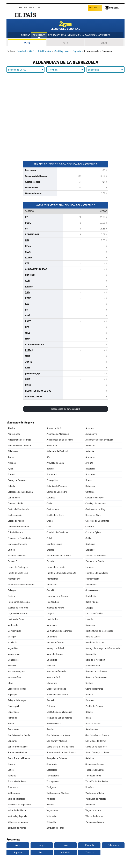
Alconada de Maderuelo (58, 434)
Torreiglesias (53, 781)
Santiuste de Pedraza (18, 752)
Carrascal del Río (16, 503)
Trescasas (13, 787)
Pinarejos (89, 700)
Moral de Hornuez (55, 654)
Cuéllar (88, 538)
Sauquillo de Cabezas (57, 758)
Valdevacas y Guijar (94, 793)
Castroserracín (15, 515)
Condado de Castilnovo (57, 532)
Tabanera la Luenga (95, 770)
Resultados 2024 (57, 35)
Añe (48, 457)
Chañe (50, 521)
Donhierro (90, 544)
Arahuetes (90, 457)
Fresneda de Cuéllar (95, 561)
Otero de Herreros (94, 689)
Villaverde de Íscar (94, 816)
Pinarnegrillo (14, 706)
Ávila (17, 845)
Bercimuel (51, 474)
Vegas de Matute (93, 810)
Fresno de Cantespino (18, 567)
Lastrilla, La (52, 619)
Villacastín (51, 816)
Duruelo (11, 550)
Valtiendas (90, 804)
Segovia (11, 764)
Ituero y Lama (92, 602)
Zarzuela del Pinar (55, 828)
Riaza (88, 717)
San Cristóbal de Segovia (97, 735)
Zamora (89, 852)
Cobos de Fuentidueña (18, 526)
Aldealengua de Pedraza (19, 439)
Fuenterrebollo (92, 578)
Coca (49, 526)
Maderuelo (13, 625)
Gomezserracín (92, 590)
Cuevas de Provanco (17, 544)
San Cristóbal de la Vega (58, 735)
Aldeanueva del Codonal (19, 445)
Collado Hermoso (16, 532)
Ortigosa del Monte (17, 689)
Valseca (50, 804)
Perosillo (51, 700)
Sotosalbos (52, 770)
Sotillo (11, 770)
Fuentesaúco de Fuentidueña (21, 584)
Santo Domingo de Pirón (97, 752)
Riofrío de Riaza (54, 723)
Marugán (12, 636)
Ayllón (10, 468)
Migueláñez (13, 648)
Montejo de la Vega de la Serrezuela (102, 648)
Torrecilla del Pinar (17, 781)
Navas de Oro (14, 677)
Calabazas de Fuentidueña (20, 492)
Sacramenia (13, 729)
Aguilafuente (14, 434)
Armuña (89, 463)
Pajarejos (12, 694)
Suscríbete (95, 8)
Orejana (89, 683)
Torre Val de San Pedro (96, 781)
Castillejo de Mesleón (95, 503)
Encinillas (89, 550)
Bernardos (90, 474)
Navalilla (51, 665)
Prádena (51, 706)
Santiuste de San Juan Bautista (61, 752)
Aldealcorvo (91, 434)
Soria (41, 852)
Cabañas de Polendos (57, 486)
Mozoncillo (90, 654)
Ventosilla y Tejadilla (17, 816)
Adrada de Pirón (54, 428)
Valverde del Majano (17, 810)
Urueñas (89, 787)
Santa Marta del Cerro (96, 746)
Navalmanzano (92, 665)
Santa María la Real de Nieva (60, 746)
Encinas (50, 550)
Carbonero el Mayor (94, 497)
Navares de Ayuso (16, 671)
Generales (104, 35)
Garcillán (51, 590)
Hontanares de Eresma (19, 602)
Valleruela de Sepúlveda (19, 804)
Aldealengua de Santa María (60, 439)
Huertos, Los (53, 602)
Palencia (89, 845)
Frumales (89, 567)
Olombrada (52, 683)
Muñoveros (52, 660)
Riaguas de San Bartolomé (59, 717)
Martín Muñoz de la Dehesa (59, 631)
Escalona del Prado (17, 555)
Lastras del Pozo (16, 619)
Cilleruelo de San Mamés (97, 521)
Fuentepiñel (52, 578)
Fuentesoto (52, 584)
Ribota (11, 723)
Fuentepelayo (14, 578)
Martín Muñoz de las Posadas (99, 631)
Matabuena (52, 636)
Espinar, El (12, 561)
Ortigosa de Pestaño (56, 689)
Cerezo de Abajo (93, 515)
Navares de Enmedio (56, 671)
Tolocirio (12, 775)
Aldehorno (13, 451)
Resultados (39, 35)
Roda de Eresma (93, 723)
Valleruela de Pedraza (95, 799)
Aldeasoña (90, 445)
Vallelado (51, 799)
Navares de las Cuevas (96, 671)
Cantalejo (89, 492)
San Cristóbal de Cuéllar (19, 735)
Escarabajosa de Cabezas (59, 555)
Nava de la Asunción (95, 660)
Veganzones (52, 810)
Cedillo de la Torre (55, 515)
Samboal (51, 729)
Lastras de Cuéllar (94, 613)
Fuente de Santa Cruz (18, 573)
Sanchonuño (91, 729)
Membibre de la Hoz (95, 642)
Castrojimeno (53, 509)
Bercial (11, 474)
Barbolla (51, 468)
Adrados (89, 428)
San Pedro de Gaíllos (17, 746)
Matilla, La (12, 642)
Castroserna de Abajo (95, 509)
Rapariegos (13, 712)
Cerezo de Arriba (16, 521)
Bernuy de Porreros (17, 480)
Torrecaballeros (93, 775)
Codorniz (89, 526)
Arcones (12, 463)
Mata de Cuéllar (92, 636)
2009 (104, 43)
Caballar (12, 486)
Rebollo (89, 712)
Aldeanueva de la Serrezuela (99, 439)
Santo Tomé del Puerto (19, 758)
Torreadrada (53, 775)
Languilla (51, 613)
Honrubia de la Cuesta (57, 596)
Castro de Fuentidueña (18, 509)
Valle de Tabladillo (16, 799)
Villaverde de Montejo (18, 822)
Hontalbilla (90, 596)
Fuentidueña (91, 584)
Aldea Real (52, 445)
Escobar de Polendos (95, 555)
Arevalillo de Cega (55, 463)
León (65, 845)
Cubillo (50, 538)
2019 (27, 43)
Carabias (51, 497)
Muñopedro (13, 660)
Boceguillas (52, 480)
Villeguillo (51, 822)
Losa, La (89, 619)
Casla (49, 503)
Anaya (11, 457)
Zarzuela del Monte (17, 828)
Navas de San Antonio (95, 677)
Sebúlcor (89, 758)
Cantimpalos (14, 497)
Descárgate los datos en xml (65, 408)
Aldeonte (89, 451)
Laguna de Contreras (18, 613)
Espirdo (50, 561)
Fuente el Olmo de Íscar (96, 573)
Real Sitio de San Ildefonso (59, 712)
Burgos (41, 845)
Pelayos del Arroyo (17, 700)
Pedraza (89, 694)
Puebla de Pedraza (94, 706)
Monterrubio (13, 654)
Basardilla (90, 468)
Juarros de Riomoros (18, 607)
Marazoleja (52, 625)
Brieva (88, 480)
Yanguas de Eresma (94, 822)
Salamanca (113, 845)
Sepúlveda (52, 764)
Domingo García (54, 544)
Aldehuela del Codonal (57, 451)
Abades (11, 428)
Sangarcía (13, 741)
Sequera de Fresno (94, 764)
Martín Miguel (14, 631)
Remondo (12, 717)
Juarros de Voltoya (55, 607)
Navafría (12, 665)
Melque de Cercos (55, 642)
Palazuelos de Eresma (57, 694)
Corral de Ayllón (93, 532)
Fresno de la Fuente (56, 567)
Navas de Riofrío (54, 677)
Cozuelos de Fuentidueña (20, 538)
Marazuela (90, 625)
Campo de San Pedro (57, 492)
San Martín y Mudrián (57, 741)
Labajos (89, 607)
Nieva (10, 683)
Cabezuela (90, 486)
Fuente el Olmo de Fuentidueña (61, 573)
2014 (65, 43)
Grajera (11, 596)
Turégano (51, 787)
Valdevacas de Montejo (58, 793)
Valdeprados (14, 793)
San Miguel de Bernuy (95, 741)
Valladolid (65, 852)
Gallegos (12, 590)
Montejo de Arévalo (56, 648)
